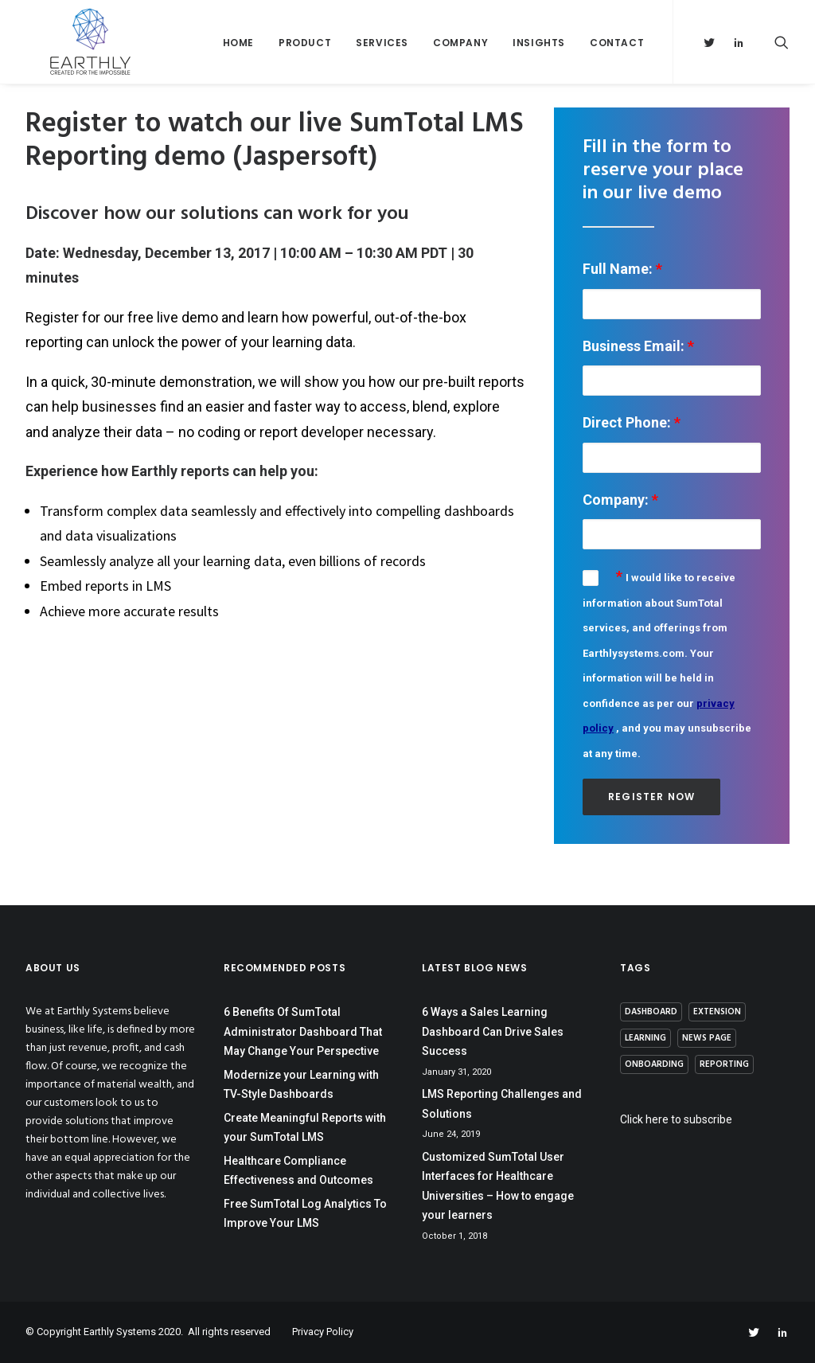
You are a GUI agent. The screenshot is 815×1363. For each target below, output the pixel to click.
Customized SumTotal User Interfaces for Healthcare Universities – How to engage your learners (498, 1186)
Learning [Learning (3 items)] (645, 1038)
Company (460, 57)
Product (305, 57)
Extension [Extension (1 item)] (717, 1012)
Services (382, 57)
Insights (539, 57)
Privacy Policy (322, 1332)
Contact (617, 57)
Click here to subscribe (676, 1119)
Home (238, 57)
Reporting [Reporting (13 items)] (724, 1064)
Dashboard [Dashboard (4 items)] (651, 1012)
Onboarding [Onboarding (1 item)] (654, 1064)
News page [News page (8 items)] (706, 1038)
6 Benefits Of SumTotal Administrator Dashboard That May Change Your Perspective (303, 1031)
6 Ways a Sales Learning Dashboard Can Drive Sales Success (492, 1031)
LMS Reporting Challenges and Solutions (502, 1104)
